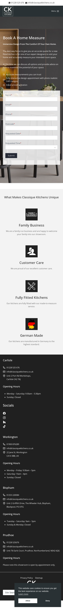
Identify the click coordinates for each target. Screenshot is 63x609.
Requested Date (13, 134)
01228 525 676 (13, 367)
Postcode (10, 124)
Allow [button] (27, 601)
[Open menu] (55, 11)
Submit (11, 155)
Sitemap (39, 578)
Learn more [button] (23, 594)
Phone (8, 114)
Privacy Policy (26, 578)
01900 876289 (13, 444)
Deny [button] (48, 601)
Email (8, 105)
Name (8, 95)
